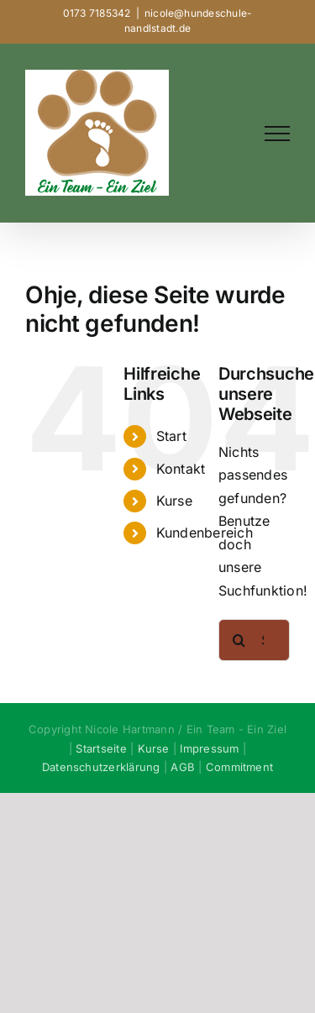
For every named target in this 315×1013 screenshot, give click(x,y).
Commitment (239, 767)
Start (171, 436)
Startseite (101, 748)
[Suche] (239, 640)
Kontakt (181, 468)
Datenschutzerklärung (101, 767)
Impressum (209, 748)
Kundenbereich (204, 532)
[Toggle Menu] (277, 133)
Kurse (174, 500)
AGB (183, 767)
